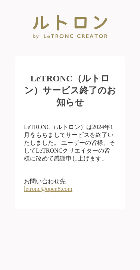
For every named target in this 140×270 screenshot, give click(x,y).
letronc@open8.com (48, 189)
